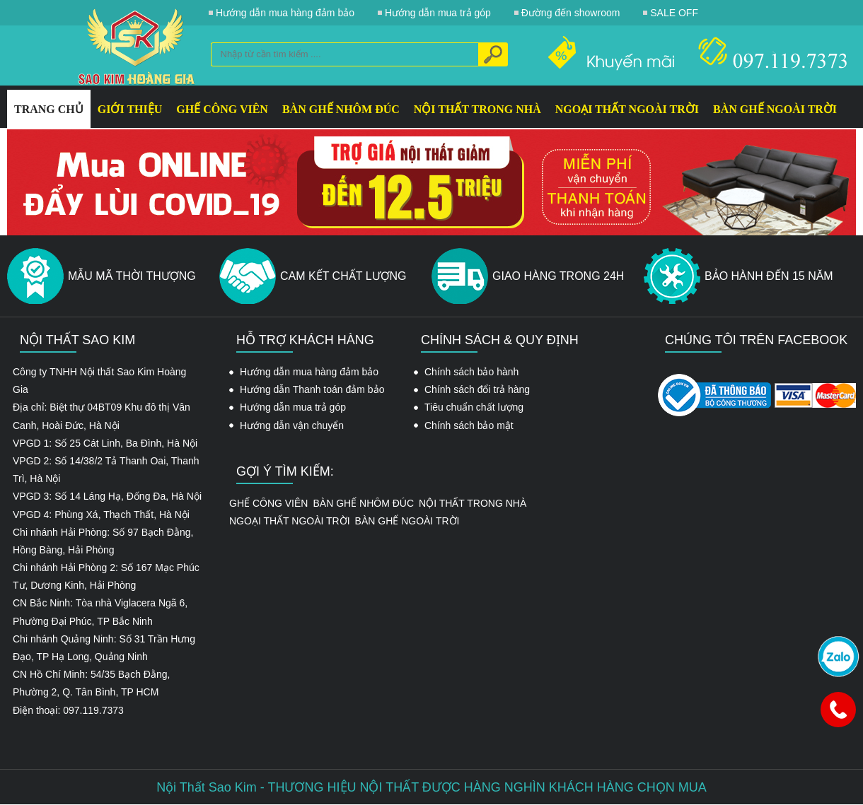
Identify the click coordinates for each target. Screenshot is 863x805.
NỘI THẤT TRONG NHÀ (477, 109)
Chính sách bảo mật (469, 425)
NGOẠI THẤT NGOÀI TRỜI (627, 109)
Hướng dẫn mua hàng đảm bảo (309, 371)
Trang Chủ (48, 109)
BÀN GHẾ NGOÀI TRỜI (775, 109)
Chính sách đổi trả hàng (477, 389)
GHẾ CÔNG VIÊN (222, 109)
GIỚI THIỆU (130, 109)
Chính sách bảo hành (471, 371)
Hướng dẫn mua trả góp (293, 407)
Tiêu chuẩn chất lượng (473, 407)
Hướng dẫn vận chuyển (292, 425)
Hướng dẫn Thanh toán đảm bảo (312, 389)
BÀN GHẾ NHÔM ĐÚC (341, 109)
